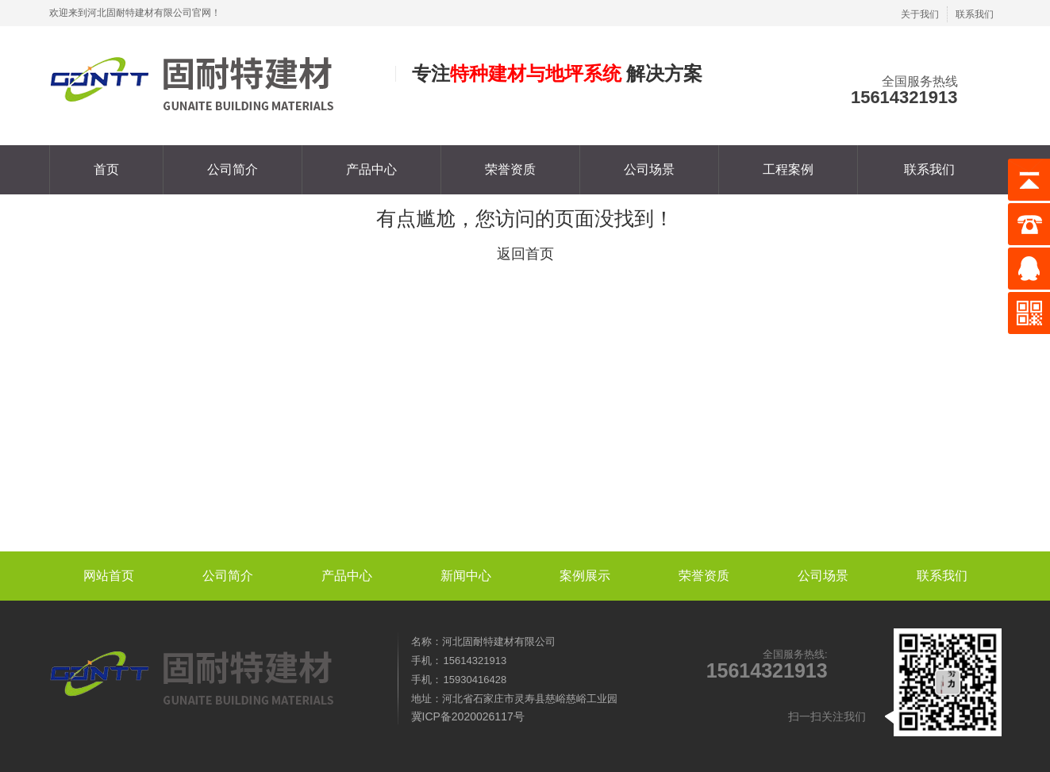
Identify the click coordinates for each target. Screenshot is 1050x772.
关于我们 (920, 14)
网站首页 (108, 575)
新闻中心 (465, 575)
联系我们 (975, 14)
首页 (106, 169)
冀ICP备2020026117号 (468, 716)
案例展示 (585, 575)
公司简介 (232, 169)
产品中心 (371, 169)
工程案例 (788, 169)
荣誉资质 (510, 169)
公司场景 (649, 169)
